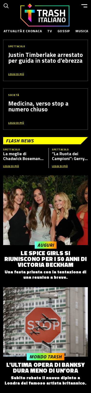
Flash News (20, 140)
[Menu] (84, 6)
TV (49, 30)
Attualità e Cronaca (23, 30)
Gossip (64, 30)
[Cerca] (6, 6)
